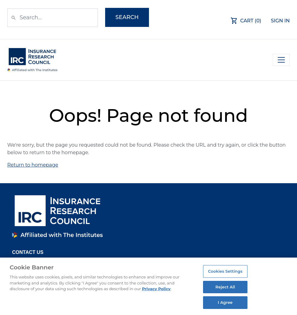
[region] (148, 286)
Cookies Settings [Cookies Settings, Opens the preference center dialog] (225, 271)
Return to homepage (32, 165)
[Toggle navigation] (281, 60)
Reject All (225, 286)
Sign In (280, 21)
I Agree (225, 302)
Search (127, 17)
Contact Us (28, 252)
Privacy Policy (156, 288)
